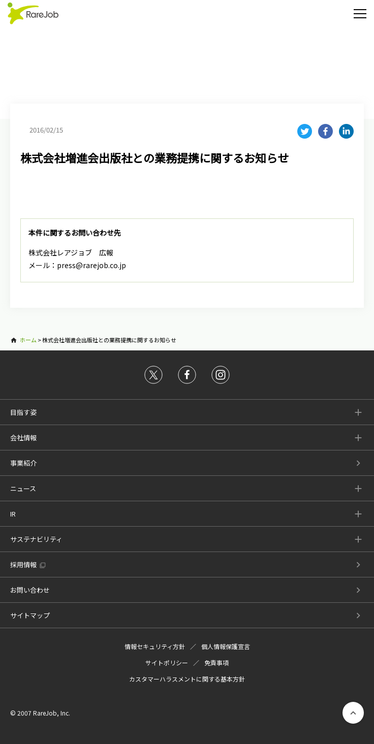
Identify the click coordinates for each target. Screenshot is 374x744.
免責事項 (216, 662)
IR (13, 514)
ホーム (28, 340)
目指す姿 (23, 412)
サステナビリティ (36, 539)
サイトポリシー (166, 662)
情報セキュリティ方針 (154, 646)
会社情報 (23, 437)
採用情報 (23, 564)
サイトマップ (30, 615)
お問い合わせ (30, 590)
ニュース (23, 488)
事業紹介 (23, 463)
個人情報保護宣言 (225, 646)
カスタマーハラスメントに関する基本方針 (187, 678)
